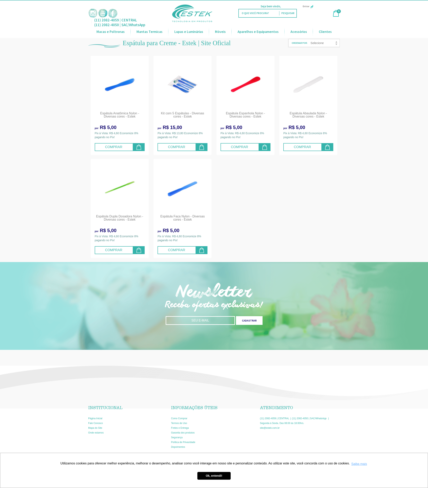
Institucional (105, 407)
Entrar (308, 6)
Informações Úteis (194, 407)
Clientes (325, 31)
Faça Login (289, 6)
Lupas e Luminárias (188, 31)
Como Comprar (179, 418)
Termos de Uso (179, 423)
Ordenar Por (299, 42)
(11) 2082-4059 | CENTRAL (115, 20)
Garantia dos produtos (183, 432)
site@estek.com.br (270, 428)
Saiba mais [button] (359, 464)
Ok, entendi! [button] (214, 475)
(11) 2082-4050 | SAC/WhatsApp (119, 24)
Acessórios (298, 31)
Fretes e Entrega (180, 428)
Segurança (176, 437)
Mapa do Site (95, 428)
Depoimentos (178, 447)
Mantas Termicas (149, 31)
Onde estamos (96, 432)
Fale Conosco (95, 423)
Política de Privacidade (183, 442)
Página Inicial (95, 418)
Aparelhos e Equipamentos (258, 31)
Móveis (220, 31)
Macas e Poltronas (110, 31)
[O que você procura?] (287, 13)
